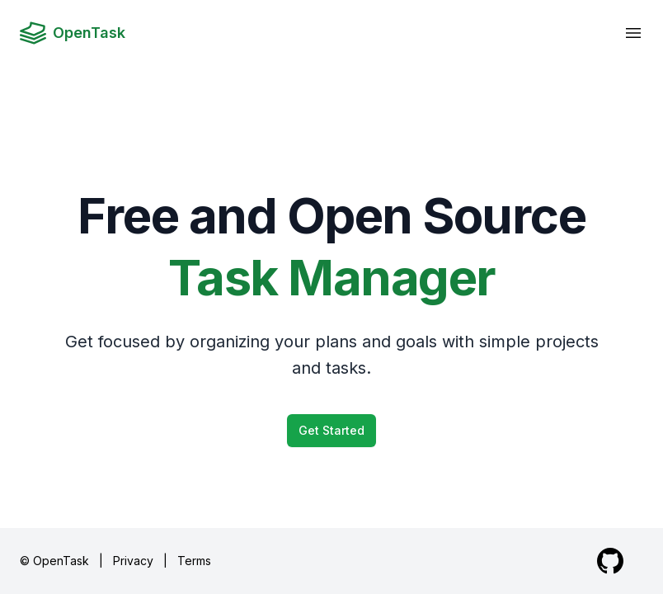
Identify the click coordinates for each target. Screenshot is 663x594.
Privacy (133, 561)
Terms (194, 561)
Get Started (331, 430)
